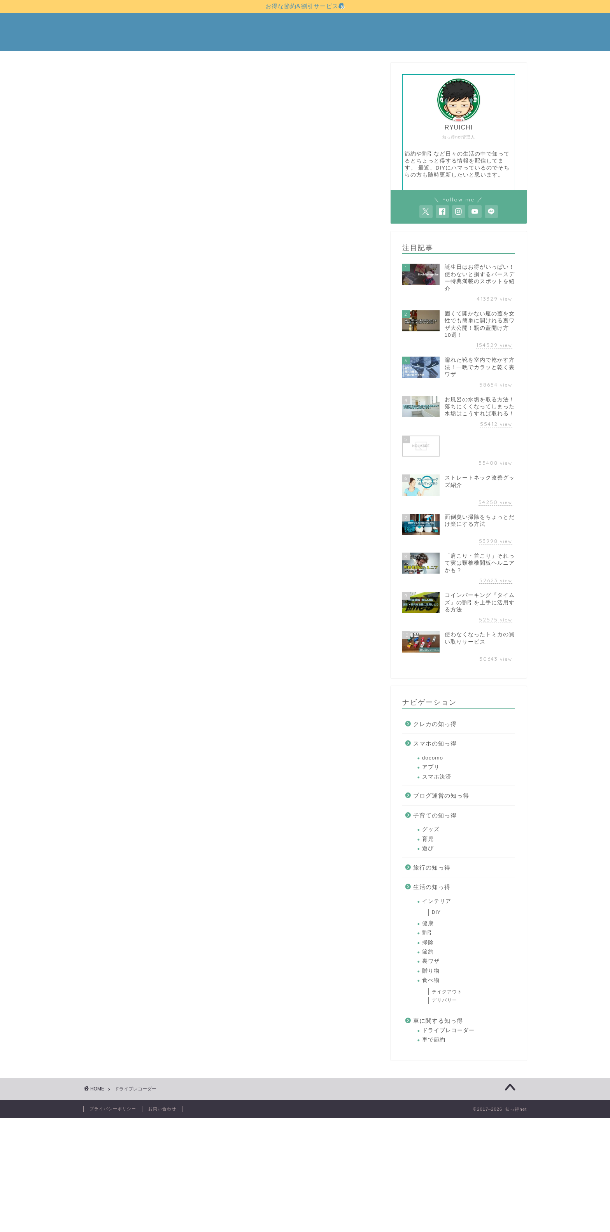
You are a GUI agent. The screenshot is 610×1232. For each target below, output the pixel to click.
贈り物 (431, 971)
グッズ (431, 829)
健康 (428, 923)
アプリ (431, 767)
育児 (428, 839)
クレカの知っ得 (435, 724)
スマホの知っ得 (435, 743)
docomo (432, 758)
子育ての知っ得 (435, 815)
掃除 (428, 942)
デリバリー (444, 1000)
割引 (428, 933)
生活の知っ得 (431, 887)
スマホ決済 (436, 777)
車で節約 (433, 1040)
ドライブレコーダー (448, 1030)
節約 (428, 952)
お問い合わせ (162, 1108)
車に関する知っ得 (438, 1020)
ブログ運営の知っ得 (441, 795)
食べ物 (431, 980)
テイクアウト (447, 991)
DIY (436, 912)
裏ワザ (431, 961)
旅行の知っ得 (431, 867)
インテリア (436, 901)
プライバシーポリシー (112, 1108)
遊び (428, 848)
